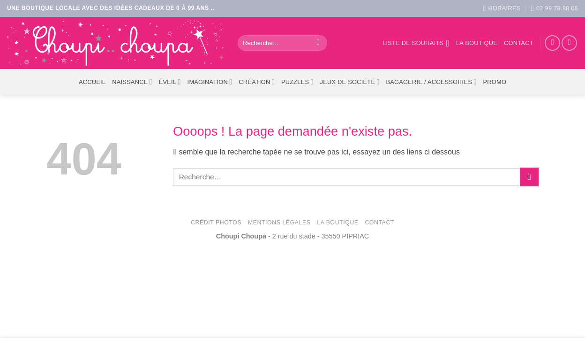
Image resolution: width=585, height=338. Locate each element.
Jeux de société (350, 81)
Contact (518, 42)
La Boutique (337, 222)
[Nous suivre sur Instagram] (569, 43)
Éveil (170, 81)
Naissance (132, 81)
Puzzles (297, 81)
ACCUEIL (92, 81)
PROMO (494, 81)
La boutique (476, 42)
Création (257, 81)
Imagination (210, 81)
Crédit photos (216, 222)
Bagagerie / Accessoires (431, 81)
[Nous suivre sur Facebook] (552, 43)
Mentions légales (279, 222)
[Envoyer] (318, 43)
